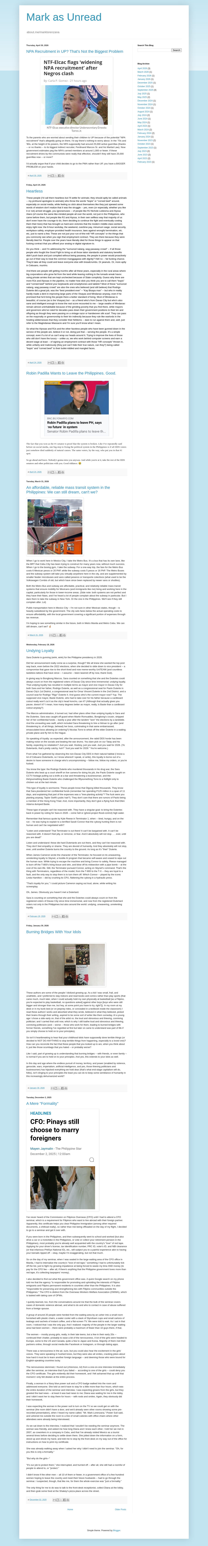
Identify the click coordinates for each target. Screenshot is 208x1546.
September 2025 (145, 90)
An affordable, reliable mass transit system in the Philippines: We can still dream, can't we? (68, 489)
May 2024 (142, 122)
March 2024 (143, 129)
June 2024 (142, 118)
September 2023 (145, 147)
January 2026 (144, 79)
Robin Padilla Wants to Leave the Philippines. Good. (71, 373)
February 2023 (144, 162)
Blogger (116, 1530)
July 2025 (142, 93)
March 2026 (143, 72)
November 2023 (145, 140)
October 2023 (144, 144)
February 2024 (144, 133)
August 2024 (143, 111)
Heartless (34, 191)
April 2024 (142, 126)
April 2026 (142, 68)
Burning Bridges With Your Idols (53, 932)
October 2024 (144, 108)
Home (70, 1509)
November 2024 (145, 104)
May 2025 (142, 97)
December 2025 (145, 82)
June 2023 (142, 154)
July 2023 (142, 151)
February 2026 (144, 75)
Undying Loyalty (40, 650)
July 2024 (142, 115)
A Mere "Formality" (42, 1103)
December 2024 (145, 100)
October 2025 (144, 86)
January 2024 (144, 136)
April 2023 (142, 158)
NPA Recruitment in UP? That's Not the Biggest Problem (74, 51)
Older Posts (120, 1509)
